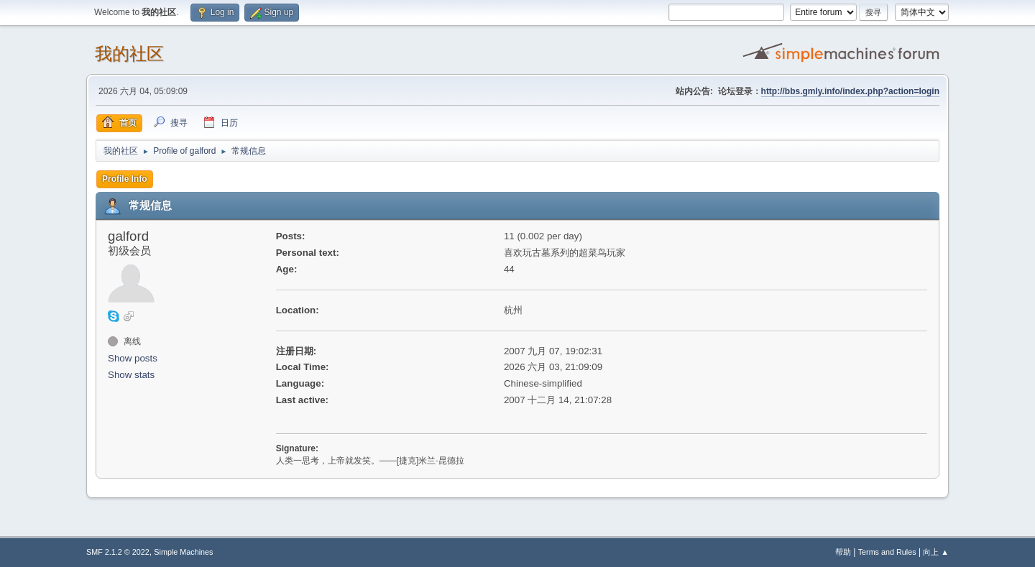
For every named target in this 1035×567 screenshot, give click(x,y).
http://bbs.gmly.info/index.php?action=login (850, 91)
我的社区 (129, 53)
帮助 (843, 552)
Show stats (131, 374)
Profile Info (124, 179)
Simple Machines (183, 552)
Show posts (132, 358)
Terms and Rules (887, 552)
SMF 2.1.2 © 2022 (118, 552)
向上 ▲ (936, 552)
